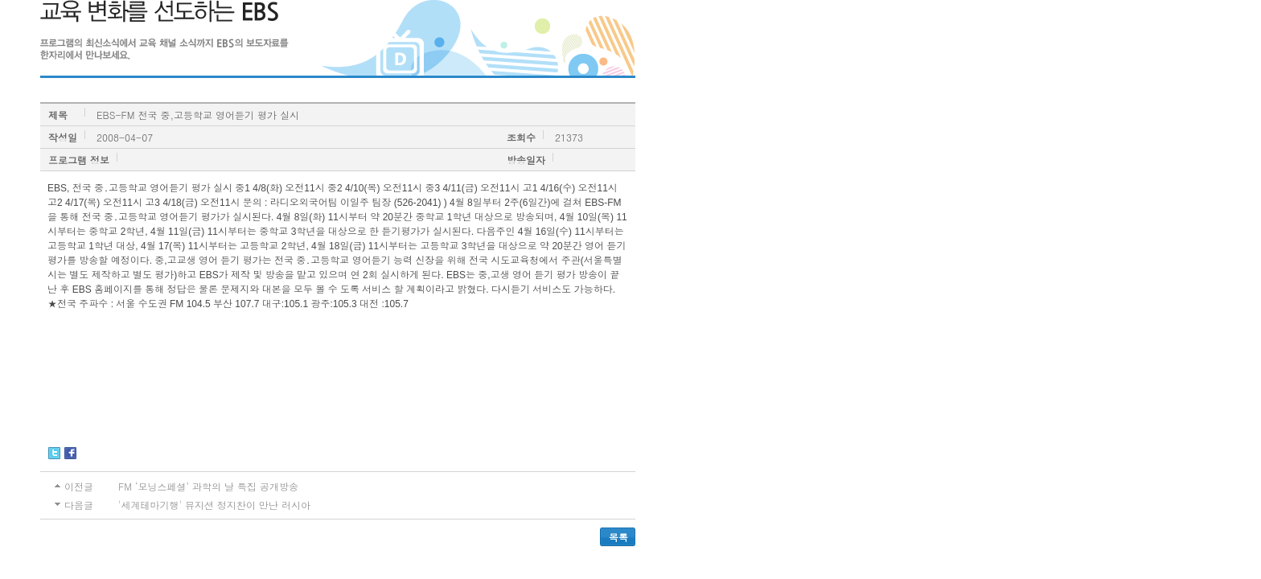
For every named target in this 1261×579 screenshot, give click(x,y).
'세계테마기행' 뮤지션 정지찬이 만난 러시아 (214, 504)
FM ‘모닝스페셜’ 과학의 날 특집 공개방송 (208, 486)
